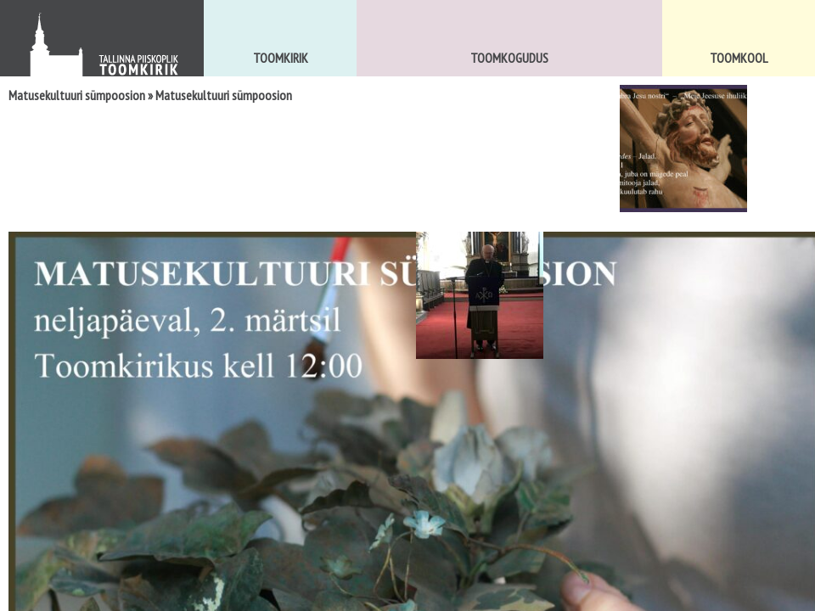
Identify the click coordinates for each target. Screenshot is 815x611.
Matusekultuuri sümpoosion (76, 95)
